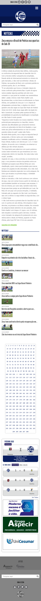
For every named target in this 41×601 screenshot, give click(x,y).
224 (24, 415)
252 (27, 425)
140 (14, 387)
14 (34, 345)
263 (34, 428)
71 (10, 364)
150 (17, 390)
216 (27, 412)
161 (24, 393)
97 (21, 371)
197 (24, 406)
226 (31, 415)
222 (17, 415)
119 (34, 377)
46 (31, 355)
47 (33, 355)
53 (20, 358)
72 (12, 364)
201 (7, 409)
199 (31, 406)
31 (20, 352)
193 (10, 406)
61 (12, 361)
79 (31, 364)
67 (28, 361)
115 (20, 377)
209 (34, 409)
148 (10, 390)
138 (7, 387)
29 (15, 352)
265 (17, 431)
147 (7, 390)
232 (20, 419)
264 (14, 431)
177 (17, 399)
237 (7, 422)
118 (31, 377)
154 (31, 390)
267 (24, 431)
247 (10, 425)
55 (26, 358)
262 (31, 428)
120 (7, 380)
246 (7, 425)
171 (27, 396)
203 (14, 409)
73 (15, 364)
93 (10, 371)
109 (31, 374)
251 (24, 425)
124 (20, 380)
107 (24, 374)
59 (7, 361)
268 (27, 431)
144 (27, 387)
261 (27, 428)
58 (33, 358)
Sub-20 (25, 464)
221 (14, 415)
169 (20, 396)
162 (27, 393)
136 (31, 384)
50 (12, 358)
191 (34, 403)
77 (26, 364)
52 (18, 358)
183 (7, 403)
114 (17, 377)
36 (33, 352)
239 (14, 422)
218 (34, 412)
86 (20, 368)
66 (26, 361)
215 (24, 412)
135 (27, 384)
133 (20, 384)
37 (7, 355)
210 (7, 412)
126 (27, 380)
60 (10, 361)
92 (8, 371)
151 (20, 390)
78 (28, 364)
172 (31, 396)
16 (10, 348)
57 (31, 358)
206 (24, 409)
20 (20, 348)
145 (31, 387)
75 (20, 364)
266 (20, 431)
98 (23, 371)
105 (17, 374)
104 (14, 374)
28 (12, 352)
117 (27, 377)
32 (23, 352)
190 (31, 403)
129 (7, 384)
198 (27, 406)
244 (31, 422)
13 (31, 345)
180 (27, 399)
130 (10, 384)
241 (20, 422)
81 (7, 368)
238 (10, 422)
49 (10, 358)
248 (14, 425)
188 (24, 403)
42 (20, 355)
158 (14, 393)
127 (31, 380)
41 (18, 355)
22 (26, 348)
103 (10, 374)
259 (20, 428)
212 (14, 412)
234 (27, 419)
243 (27, 422)
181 (31, 399)
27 (10, 352)
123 (17, 380)
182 (34, 399)
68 (31, 361)
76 (23, 364)
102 (7, 374)
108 (27, 374)
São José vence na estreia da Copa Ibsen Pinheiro (19, 334)
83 (12, 368)
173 (34, 396)
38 (10, 355)
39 (12, 355)
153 (27, 390)
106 (20, 374)
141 (17, 387)
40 (15, 355)
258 (17, 428)
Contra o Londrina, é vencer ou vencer (15, 270)
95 (16, 371)
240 (17, 422)
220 (10, 415)
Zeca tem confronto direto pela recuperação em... (19, 321)
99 (26, 371)
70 (7, 364)
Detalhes (32, 474)
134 (24, 384)
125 (24, 380)
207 (27, 409)
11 (26, 345)
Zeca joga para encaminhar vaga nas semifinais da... (20, 244)
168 (17, 396)
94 (13, 371)
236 (34, 419)
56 (28, 358)
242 (24, 422)
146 (34, 387)
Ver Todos (35, 497)
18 (15, 348)
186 (17, 403)
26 (7, 352)
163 (31, 393)
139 (10, 387)
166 (10, 396)
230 (14, 419)
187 (20, 403)
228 (7, 419)
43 (23, 355)
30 (18, 352)
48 (7, 358)
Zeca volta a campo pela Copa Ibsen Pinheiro (17, 296)
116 (24, 377)
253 (31, 425)
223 (20, 415)
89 (28, 368)
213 (17, 412)
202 (10, 409)
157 (10, 393)
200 (34, 406)
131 (14, 384)
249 (17, 425)
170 (24, 396)
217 (31, 412)
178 (20, 399)
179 (24, 399)
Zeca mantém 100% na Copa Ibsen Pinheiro (16, 283)
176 (14, 399)
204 (17, 409)
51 (15, 358)
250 (20, 425)
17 (12, 348)
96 (18, 371)
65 (23, 361)
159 (17, 393)
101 (33, 371)
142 (20, 387)
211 (10, 412)
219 (7, 415)
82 (10, 368)
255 (7, 428)
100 (29, 371)
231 (17, 419)
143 (24, 387)
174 (7, 399)
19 (18, 348)
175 (10, 399)
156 (7, 393)
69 (33, 361)
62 (15, 361)
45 (28, 355)
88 (26, 368)
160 (20, 393)
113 (14, 377)
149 (14, 390)
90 (31, 368)
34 (28, 352)
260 (24, 428)
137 (34, 384)
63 (18, 361)
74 (18, 364)
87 (23, 368)
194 (14, 406)
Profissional (8, 444)
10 (23, 345)
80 (33, 364)
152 (24, 390)
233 (24, 419)
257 (14, 428)
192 (7, 406)
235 (31, 419)
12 (29, 345)
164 (34, 393)
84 (15, 368)
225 (27, 415)
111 (7, 377)
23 (28, 348)
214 (20, 412)
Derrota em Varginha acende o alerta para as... (18, 309)
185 (14, 403)
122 (14, 380)
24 (31, 348)
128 (34, 380)
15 (7, 348)
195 (17, 406)
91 (33, 368)
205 (20, 409)
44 (26, 355)
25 (33, 348)
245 (34, 422)
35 (31, 352)
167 (14, 396)
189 (27, 403)
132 (17, 384)
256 (10, 428)
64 (20, 361)
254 (34, 425)
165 (7, 396)
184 (10, 403)
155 (34, 390)
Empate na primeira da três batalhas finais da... (19, 257)
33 (26, 352)
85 (18, 368)
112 (10, 377)
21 (23, 348)
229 (10, 419)
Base (21, 464)
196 (20, 406)
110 (34, 374)
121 (10, 380)
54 (23, 358)
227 (34, 415)
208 (31, 409)
